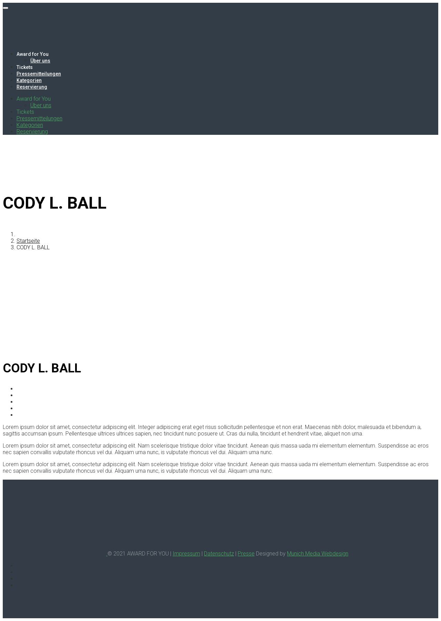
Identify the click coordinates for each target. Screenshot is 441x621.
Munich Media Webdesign (317, 553)
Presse (246, 553)
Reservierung (32, 87)
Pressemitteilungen (39, 74)
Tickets (25, 67)
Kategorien (29, 80)
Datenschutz (219, 553)
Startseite (28, 241)
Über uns (40, 60)
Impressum (186, 553)
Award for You (33, 54)
